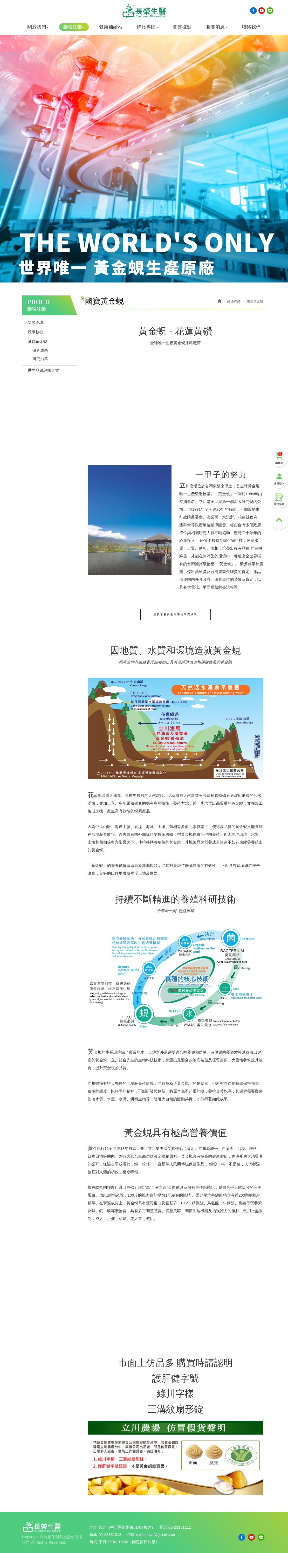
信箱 (131, 1535)
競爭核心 (35, 332)
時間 (93, 1542)
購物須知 (279, 493)
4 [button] (151, 274)
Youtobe (261, 10)
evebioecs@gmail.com (156, 1535)
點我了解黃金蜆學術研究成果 (175, 614)
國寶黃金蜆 (37, 341)
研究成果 (40, 350)
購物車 (279, 451)
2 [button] (141, 274)
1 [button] (136, 274)
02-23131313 (110, 1535)
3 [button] (146, 274)
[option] (144, 151)
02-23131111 (180, 1528)
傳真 (93, 1535)
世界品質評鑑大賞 (43, 370)
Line (270, 10)
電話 (164, 1528)
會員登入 (279, 472)
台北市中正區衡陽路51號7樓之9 (126, 1528)
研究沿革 (40, 358)
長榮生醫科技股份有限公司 (144, 11)
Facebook (253, 10)
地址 (93, 1528)
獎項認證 (35, 322)
